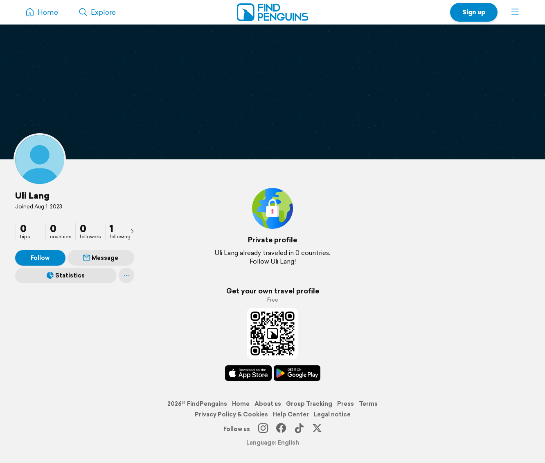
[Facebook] (281, 429)
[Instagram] (263, 429)
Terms (368, 404)
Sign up (473, 12)
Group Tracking (309, 404)
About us (267, 404)
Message (100, 258)
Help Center (291, 414)
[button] (515, 12)
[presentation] (132, 231)
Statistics (66, 275)
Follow (40, 258)
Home (241, 404)
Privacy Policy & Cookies (231, 414)
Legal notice (332, 414)
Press (345, 404)
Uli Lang (32, 195)
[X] (317, 429)
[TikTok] (299, 429)
